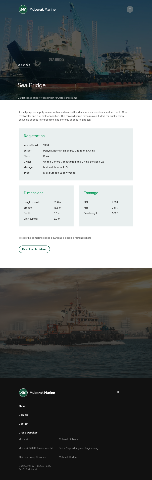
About (22, 405)
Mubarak (23, 439)
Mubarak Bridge (68, 456)
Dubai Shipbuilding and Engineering (78, 447)
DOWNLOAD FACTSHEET (34, 249)
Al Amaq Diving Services (32, 456)
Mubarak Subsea (68, 439)
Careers (23, 414)
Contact (23, 423)
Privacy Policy (43, 465)
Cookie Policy (26, 465)
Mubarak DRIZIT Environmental (36, 447)
